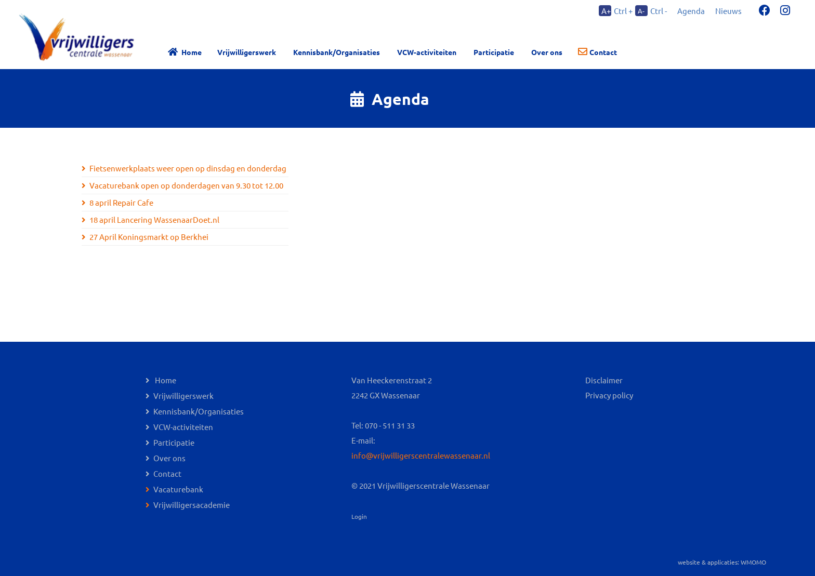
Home (191, 52)
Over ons (169, 458)
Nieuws (728, 11)
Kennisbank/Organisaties (336, 52)
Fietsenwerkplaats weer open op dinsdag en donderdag (187, 168)
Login (359, 516)
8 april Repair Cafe (121, 202)
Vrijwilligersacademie (191, 505)
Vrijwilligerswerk (246, 52)
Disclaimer (604, 380)
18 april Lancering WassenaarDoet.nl (154, 219)
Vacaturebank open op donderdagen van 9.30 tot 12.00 (186, 185)
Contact (603, 52)
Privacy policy (609, 395)
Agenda (691, 11)
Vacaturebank (178, 489)
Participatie (494, 52)
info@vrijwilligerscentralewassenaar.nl (420, 455)
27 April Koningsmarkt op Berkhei (148, 237)
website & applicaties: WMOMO (722, 562)
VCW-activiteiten (426, 52)
